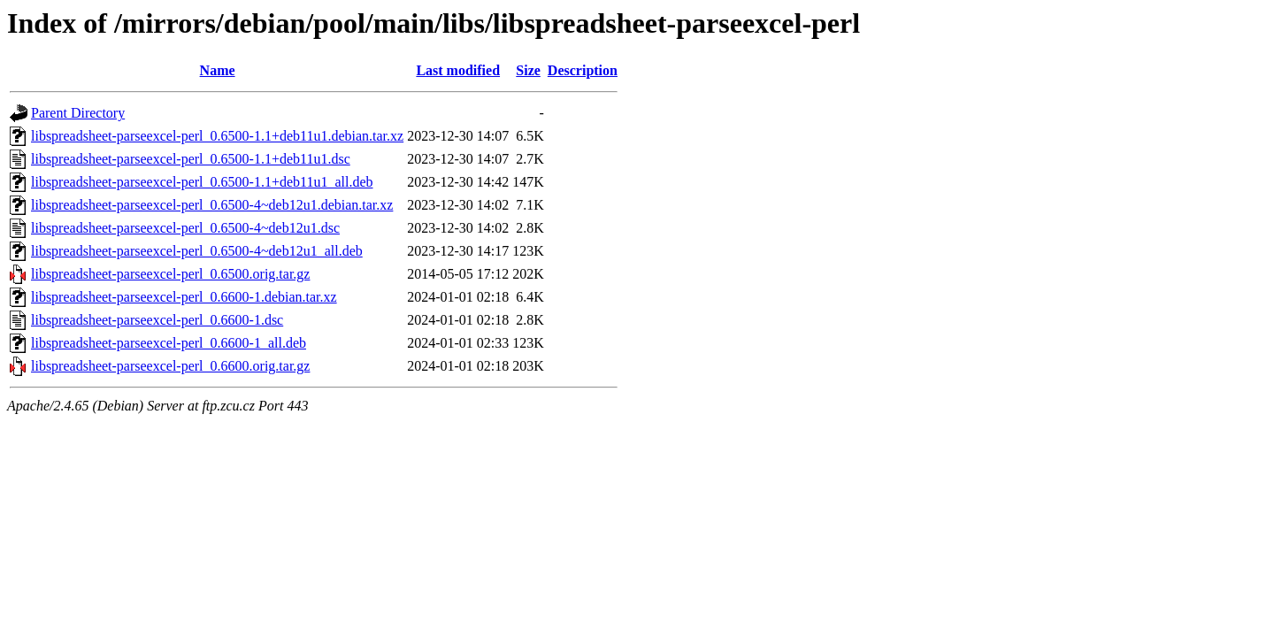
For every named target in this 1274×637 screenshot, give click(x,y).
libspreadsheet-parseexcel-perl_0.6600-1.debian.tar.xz (184, 296)
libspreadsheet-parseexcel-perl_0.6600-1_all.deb (168, 342)
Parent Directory (78, 112)
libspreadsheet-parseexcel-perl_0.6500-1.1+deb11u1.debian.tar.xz (217, 135)
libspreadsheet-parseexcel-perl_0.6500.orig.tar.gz (170, 273)
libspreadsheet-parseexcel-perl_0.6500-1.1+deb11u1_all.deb (202, 181)
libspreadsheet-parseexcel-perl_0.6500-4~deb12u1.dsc (185, 227)
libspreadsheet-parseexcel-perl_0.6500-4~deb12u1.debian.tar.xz (212, 204)
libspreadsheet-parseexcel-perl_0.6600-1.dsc (157, 319)
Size (528, 70)
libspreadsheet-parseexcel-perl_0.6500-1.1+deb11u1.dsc (190, 158)
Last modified (458, 70)
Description (583, 70)
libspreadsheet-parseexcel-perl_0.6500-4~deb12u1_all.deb (197, 250)
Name (217, 70)
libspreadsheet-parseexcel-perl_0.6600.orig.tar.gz (170, 365)
